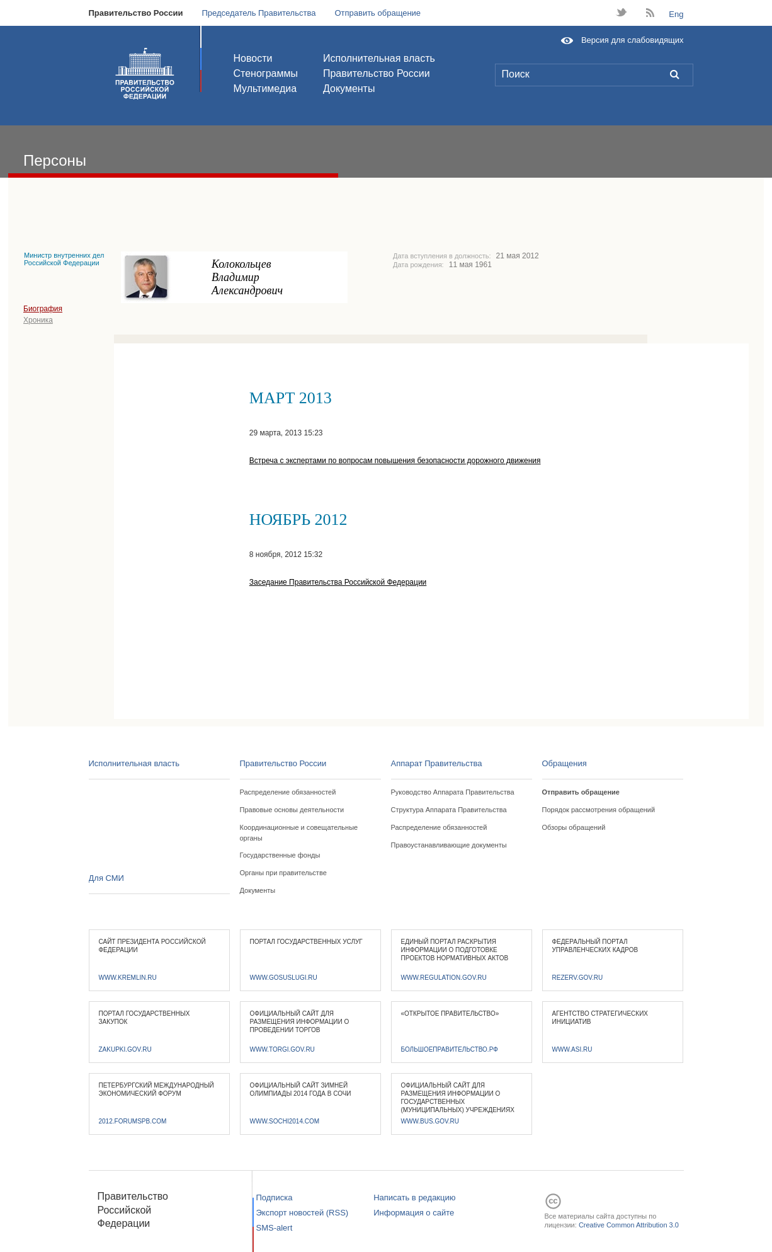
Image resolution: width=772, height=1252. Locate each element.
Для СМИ (106, 878)
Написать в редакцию (414, 1197)
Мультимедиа (265, 88)
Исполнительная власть (379, 58)
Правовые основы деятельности (292, 809)
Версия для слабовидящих (632, 40)
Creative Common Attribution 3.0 (629, 1225)
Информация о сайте (413, 1212)
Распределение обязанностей (288, 792)
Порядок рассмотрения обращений (599, 809)
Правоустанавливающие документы (449, 845)
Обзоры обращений (574, 827)
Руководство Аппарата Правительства (452, 792)
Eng (676, 14)
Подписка (274, 1197)
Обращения (564, 763)
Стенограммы (266, 73)
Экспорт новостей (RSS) (302, 1212)
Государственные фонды (280, 855)
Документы (349, 88)
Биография (42, 308)
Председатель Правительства (258, 13)
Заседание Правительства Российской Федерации (338, 582)
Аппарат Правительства (436, 763)
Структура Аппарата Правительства (449, 809)
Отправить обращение (377, 13)
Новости (253, 58)
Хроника (38, 320)
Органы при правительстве (283, 872)
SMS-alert (274, 1227)
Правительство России (136, 13)
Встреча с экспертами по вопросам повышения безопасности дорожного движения (395, 460)
